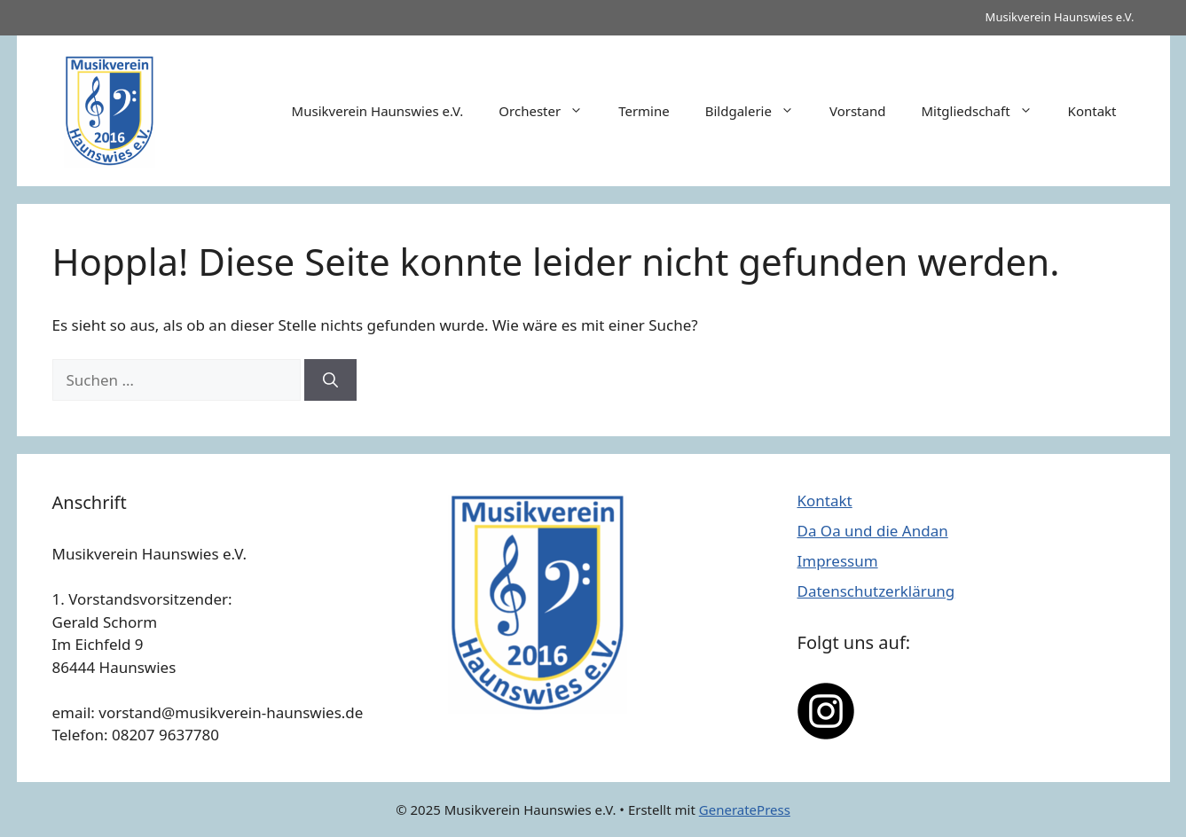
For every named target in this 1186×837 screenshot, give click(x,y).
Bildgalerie (758, 110)
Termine (644, 111)
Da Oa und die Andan (872, 530)
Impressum (837, 561)
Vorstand (857, 111)
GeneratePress (744, 809)
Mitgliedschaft (985, 110)
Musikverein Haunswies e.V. (378, 111)
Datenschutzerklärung (876, 591)
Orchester (550, 110)
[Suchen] (330, 380)
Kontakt (1092, 111)
